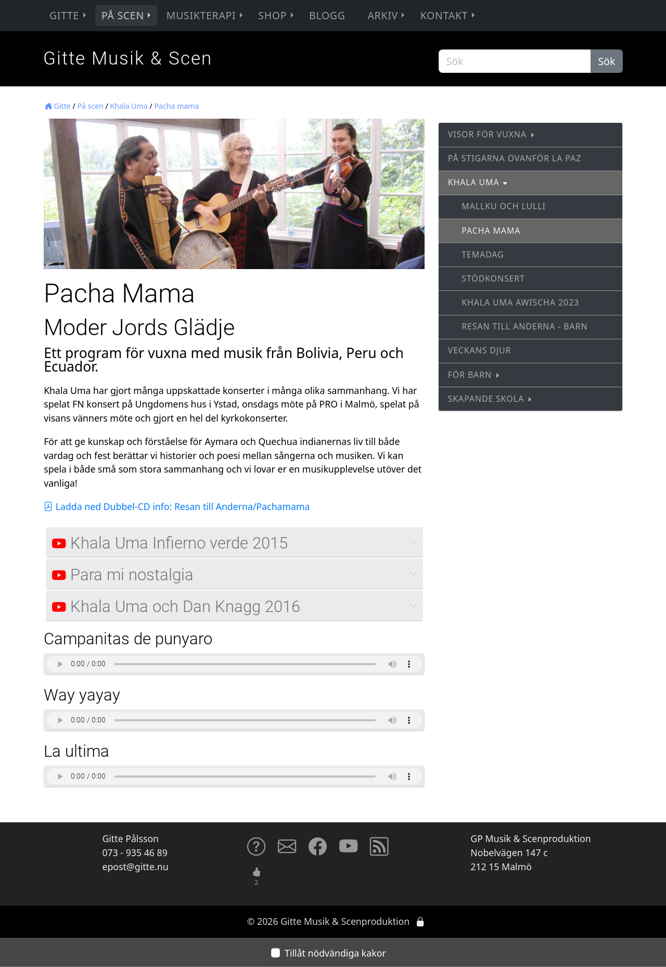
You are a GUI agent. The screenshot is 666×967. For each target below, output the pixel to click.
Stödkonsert (493, 278)
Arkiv (387, 15)
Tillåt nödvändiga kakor (335, 952)
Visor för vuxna (491, 134)
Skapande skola (490, 398)
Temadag (483, 254)
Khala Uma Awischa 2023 (520, 302)
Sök (607, 61)
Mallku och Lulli (504, 206)
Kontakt (448, 15)
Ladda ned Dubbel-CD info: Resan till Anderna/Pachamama (177, 506)
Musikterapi (205, 15)
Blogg (327, 15)
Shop (277, 15)
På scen (127, 15)
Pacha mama (176, 106)
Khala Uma (129, 106)
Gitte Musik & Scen (127, 58)
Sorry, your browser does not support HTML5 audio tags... (234, 663)
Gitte (68, 15)
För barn (474, 374)
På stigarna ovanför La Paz (514, 158)
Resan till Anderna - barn (524, 326)
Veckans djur (479, 350)
